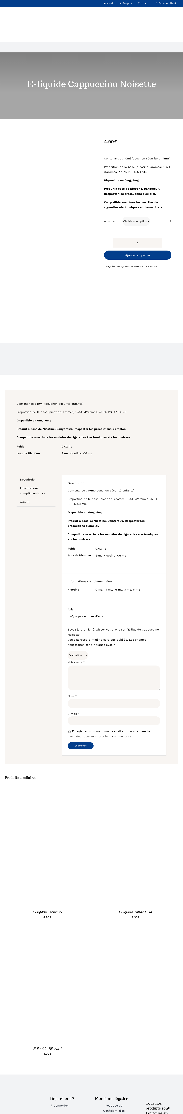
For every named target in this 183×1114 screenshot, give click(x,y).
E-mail (74, 713)
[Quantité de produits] (137, 243)
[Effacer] (170, 221)
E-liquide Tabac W (47, 912)
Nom (72, 696)
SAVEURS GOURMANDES (144, 266)
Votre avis (76, 662)
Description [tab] (28, 479)
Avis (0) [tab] (25, 502)
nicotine (109, 221)
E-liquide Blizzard (47, 1049)
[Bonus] (24, 1097)
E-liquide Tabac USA (135, 912)
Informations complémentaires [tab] (32, 490)
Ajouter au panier (137, 255)
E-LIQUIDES (123, 266)
